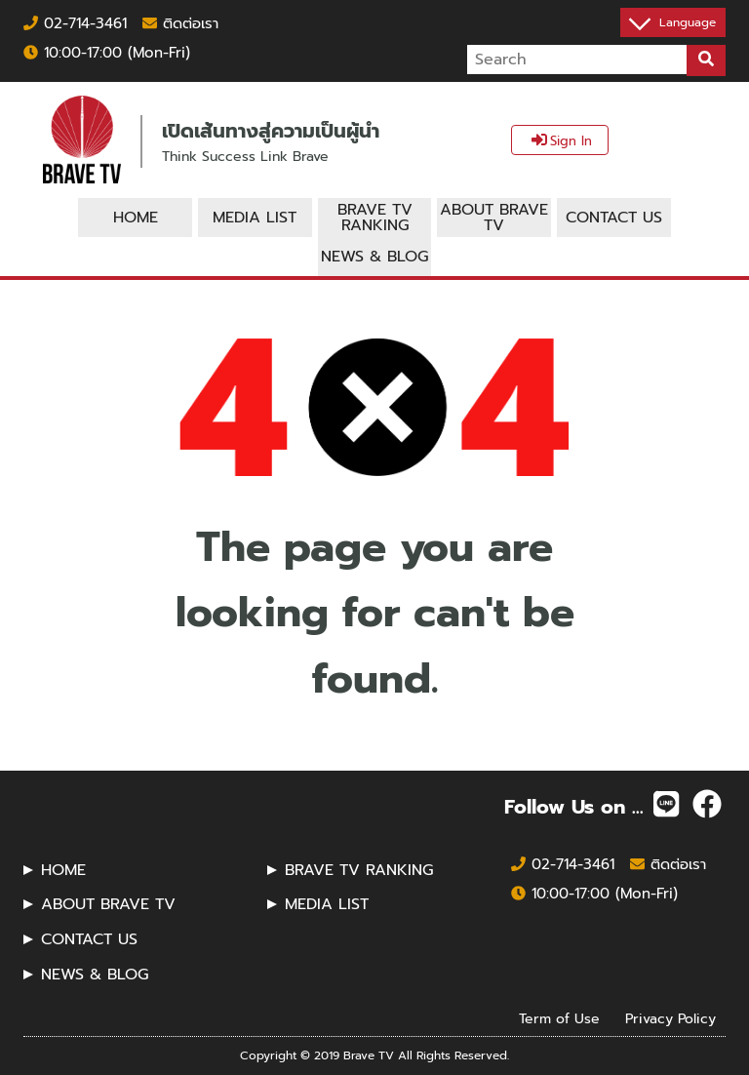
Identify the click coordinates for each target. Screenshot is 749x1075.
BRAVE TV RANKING (359, 870)
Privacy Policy (670, 1019)
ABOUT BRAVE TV (108, 904)
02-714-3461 (75, 23)
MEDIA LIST (327, 904)
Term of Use (559, 1019)
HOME (63, 870)
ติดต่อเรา (180, 23)
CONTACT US (89, 939)
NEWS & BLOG (94, 974)
